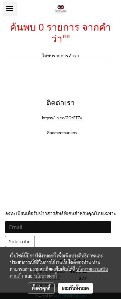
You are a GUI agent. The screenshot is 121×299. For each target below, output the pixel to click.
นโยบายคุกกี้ (45, 276)
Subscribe (20, 241)
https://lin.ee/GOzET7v (62, 118)
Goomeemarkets (62, 132)
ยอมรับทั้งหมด (75, 288)
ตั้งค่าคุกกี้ (41, 288)
